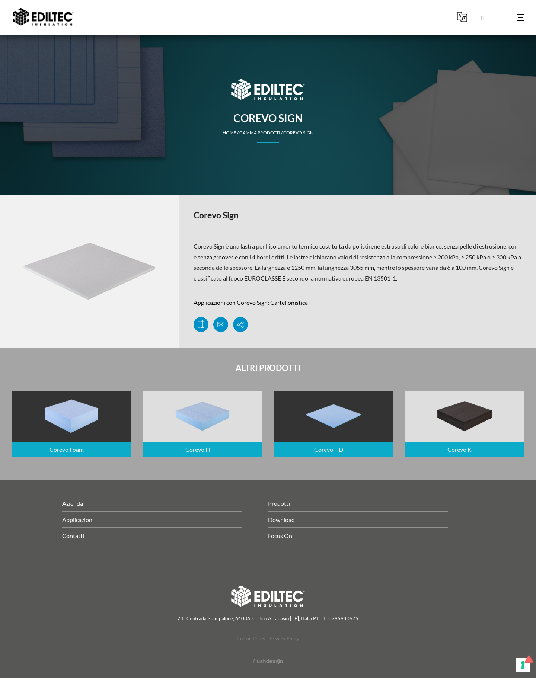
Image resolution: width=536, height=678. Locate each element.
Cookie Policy (251, 639)
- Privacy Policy (283, 639)
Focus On (280, 535)
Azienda (72, 503)
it (482, 17)
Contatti (73, 535)
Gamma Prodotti (259, 132)
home (229, 132)
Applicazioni (78, 519)
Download (281, 519)
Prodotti (279, 503)
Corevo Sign (298, 132)
